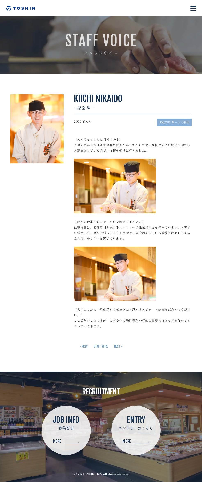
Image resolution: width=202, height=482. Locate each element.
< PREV (84, 346)
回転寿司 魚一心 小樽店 (174, 122)
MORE (66, 441)
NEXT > (118, 346)
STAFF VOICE (101, 346)
